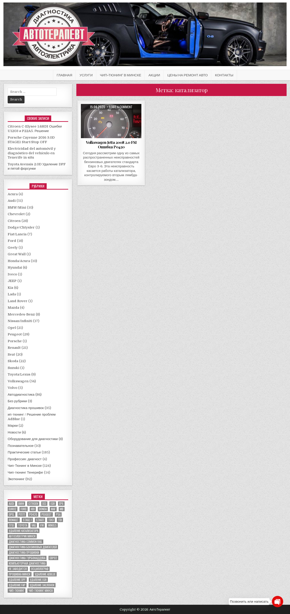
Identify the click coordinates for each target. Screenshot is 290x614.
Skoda (13, 361)
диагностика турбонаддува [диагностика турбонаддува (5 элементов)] (27, 558)
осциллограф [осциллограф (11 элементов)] (39, 569)
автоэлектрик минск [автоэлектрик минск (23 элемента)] (22, 536)
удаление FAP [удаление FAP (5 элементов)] (17, 585)
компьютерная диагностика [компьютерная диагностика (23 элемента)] (27, 563)
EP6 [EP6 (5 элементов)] (61, 503)
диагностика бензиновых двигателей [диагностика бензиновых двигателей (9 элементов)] (33, 547)
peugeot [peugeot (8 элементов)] (46, 514)
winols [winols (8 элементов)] (52, 525)
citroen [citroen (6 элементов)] (33, 503)
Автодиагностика (21, 394)
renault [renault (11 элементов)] (14, 520)
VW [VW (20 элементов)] (42, 525)
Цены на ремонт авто (187, 75)
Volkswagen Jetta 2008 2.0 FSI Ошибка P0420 (111, 144)
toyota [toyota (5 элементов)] (22, 525)
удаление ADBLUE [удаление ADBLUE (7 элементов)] (45, 574)
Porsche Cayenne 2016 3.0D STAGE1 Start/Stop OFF (31, 139)
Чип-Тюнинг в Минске (120, 75)
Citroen (14, 221)
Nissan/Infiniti (20, 321)
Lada (12, 294)
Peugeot (15, 334)
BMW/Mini (17, 207)
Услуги (86, 75)
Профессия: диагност (25, 459)
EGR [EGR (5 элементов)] (53, 503)
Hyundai (15, 267)
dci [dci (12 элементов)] (44, 503)
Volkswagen (18, 381)
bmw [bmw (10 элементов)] (21, 503)
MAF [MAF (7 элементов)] (53, 509)
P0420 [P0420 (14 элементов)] (33, 514)
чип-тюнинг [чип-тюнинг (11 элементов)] (16, 590)
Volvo (12, 388)
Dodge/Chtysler (21, 227)
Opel (12, 328)
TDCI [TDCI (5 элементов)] (51, 520)
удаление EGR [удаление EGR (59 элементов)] (38, 580)
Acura (13, 194)
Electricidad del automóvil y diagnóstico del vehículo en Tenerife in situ (32, 153)
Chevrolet (16, 214)
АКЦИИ (154, 75)
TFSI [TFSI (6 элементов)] (11, 525)
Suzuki (13, 368)
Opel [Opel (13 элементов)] (11, 514)
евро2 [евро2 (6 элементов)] (53, 558)
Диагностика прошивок (26, 408)
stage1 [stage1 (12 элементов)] (40, 520)
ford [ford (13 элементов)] (24, 509)
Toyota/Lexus (19, 374)
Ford (12, 241)
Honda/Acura (19, 261)
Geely (13, 248)
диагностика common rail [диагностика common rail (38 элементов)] (25, 541)
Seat (11, 354)
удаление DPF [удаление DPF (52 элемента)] (17, 580)
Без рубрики (17, 401)
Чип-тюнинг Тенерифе (25, 472)
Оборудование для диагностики (33, 439)
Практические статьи (24, 452)
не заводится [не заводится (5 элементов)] (18, 569)
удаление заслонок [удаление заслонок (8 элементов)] (42, 585)
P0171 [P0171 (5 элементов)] (22, 514)
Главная (64, 75)
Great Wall (17, 254)
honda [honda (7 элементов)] (43, 509)
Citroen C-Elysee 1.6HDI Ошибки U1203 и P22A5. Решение (35, 128)
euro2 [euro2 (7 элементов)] (12, 509)
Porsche (15, 341)
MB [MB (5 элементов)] (61, 509)
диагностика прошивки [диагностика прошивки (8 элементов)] (24, 552)
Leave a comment (121, 106)
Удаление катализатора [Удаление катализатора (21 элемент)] (23, 531)
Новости (14, 432)
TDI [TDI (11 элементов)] (60, 520)
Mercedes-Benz (21, 314)
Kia (10, 288)
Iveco (12, 274)
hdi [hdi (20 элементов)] (33, 509)
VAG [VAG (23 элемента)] (33, 525)
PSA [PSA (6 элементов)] (58, 514)
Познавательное (21, 446)
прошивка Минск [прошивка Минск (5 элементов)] (19, 574)
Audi (12, 201)
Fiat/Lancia (17, 234)
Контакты (224, 75)
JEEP (12, 281)
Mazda (13, 308)
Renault (14, 348)
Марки (13, 426)
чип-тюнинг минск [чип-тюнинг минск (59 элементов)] (41, 590)
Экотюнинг (16, 479)
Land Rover (17, 301)
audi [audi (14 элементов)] (11, 503)
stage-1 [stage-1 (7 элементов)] (27, 520)
